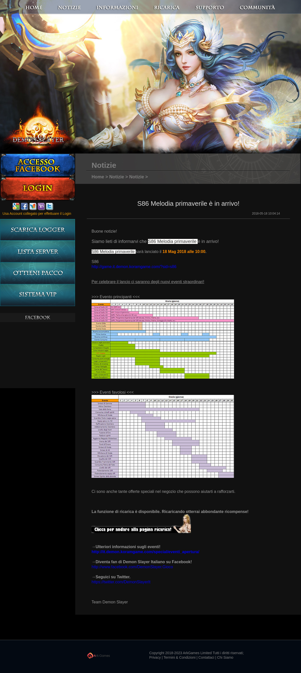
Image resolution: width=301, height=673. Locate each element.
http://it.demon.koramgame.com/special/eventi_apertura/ (145, 552)
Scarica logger (37, 230)
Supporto (215, 7)
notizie (91, 7)
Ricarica (171, 7)
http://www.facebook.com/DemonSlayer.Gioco (132, 567)
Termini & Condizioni (180, 657)
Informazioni (126, 7)
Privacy (155, 657)
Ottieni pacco (37, 273)
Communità (252, 7)
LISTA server (37, 252)
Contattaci (206, 657)
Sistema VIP (37, 295)
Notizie (116, 176)
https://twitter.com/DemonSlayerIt (121, 582)
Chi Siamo (225, 657)
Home (45, 7)
